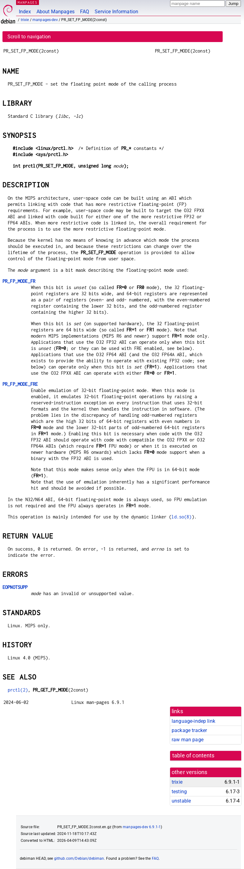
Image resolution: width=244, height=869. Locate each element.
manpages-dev (45, 20)
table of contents (193, 755)
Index (25, 12)
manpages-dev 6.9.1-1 (142, 827)
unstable (181, 801)
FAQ (84, 12)
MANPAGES (27, 2)
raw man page (187, 740)
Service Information (116, 12)
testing (179, 791)
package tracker (189, 730)
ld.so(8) (181, 516)
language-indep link (193, 721)
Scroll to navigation (29, 37)
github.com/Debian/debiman (79, 858)
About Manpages (55, 12)
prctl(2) (18, 689)
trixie (25, 20)
